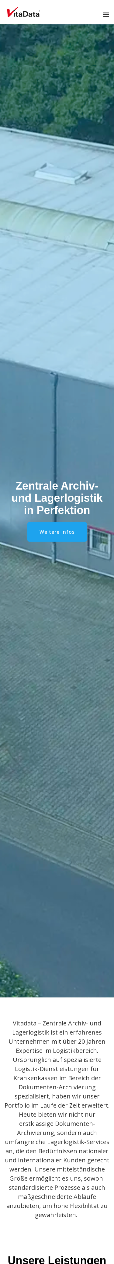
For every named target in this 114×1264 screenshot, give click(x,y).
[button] (106, 14)
